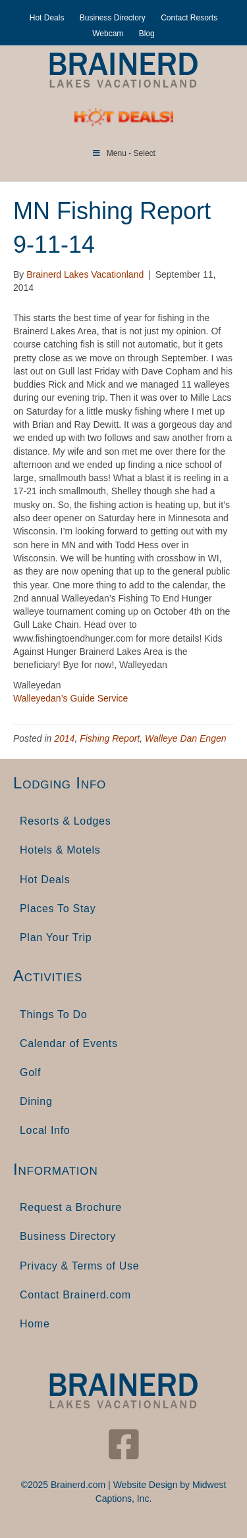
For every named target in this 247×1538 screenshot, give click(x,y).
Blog (147, 33)
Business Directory (113, 17)
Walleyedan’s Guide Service (70, 698)
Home (34, 1323)
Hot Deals (47, 17)
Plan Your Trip (56, 937)
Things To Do (53, 1014)
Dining (36, 1101)
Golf (30, 1072)
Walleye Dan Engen (185, 738)
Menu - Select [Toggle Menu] (123, 153)
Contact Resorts (189, 17)
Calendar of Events (69, 1043)
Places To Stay (58, 908)
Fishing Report (110, 738)
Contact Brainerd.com (75, 1294)
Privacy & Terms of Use (79, 1265)
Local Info (45, 1130)
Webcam (107, 33)
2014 (64, 738)
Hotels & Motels (60, 850)
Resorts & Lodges (65, 821)
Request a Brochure (71, 1207)
